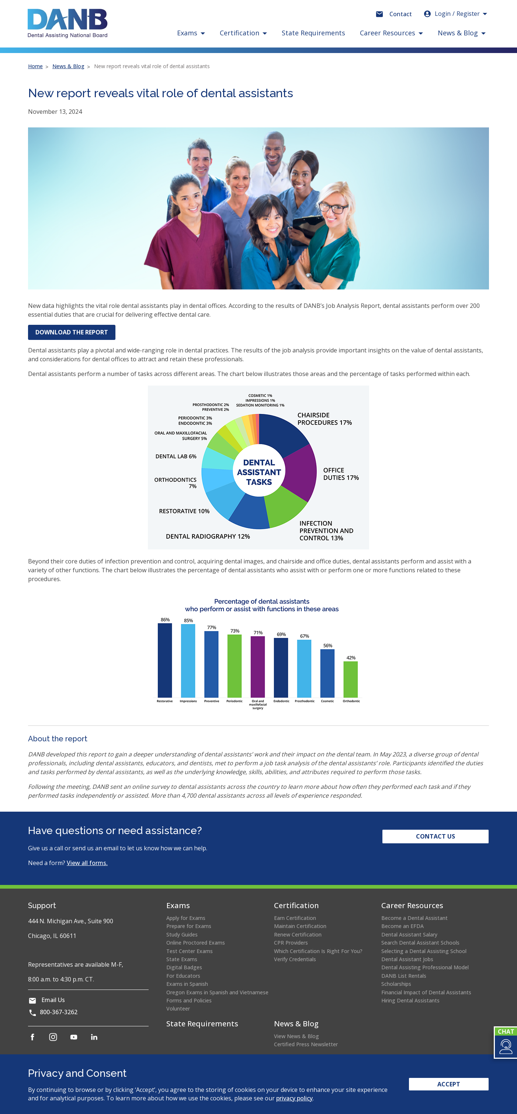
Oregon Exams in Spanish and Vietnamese (217, 992)
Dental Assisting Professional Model (425, 967)
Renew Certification (298, 934)
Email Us (53, 1000)
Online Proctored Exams (195, 942)
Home (35, 66)
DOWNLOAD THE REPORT (75, 333)
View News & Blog (296, 1036)
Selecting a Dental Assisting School (423, 951)
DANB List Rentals (403, 975)
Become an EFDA (402, 926)
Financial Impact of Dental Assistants (426, 992)
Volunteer (178, 1008)
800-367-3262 (58, 1012)
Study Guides (182, 934)
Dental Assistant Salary (409, 934)
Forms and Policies (189, 1000)
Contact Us (435, 836)
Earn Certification (295, 917)
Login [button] (451, 13)
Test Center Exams (189, 951)
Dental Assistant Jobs (407, 959)
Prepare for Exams (188, 926)
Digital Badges (184, 967)
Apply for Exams (185, 917)
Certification (296, 905)
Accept (448, 1084)
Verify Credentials (295, 959)
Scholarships (396, 983)
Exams (178, 905)
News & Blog (68, 66)
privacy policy (294, 1098)
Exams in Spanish (187, 983)
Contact (400, 14)
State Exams (181, 959)
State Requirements (313, 32)
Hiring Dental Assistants (410, 1000)
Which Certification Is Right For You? (318, 951)
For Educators (183, 975)
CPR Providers (291, 942)
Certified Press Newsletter (306, 1044)
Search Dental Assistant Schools (420, 942)
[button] (505, 1046)
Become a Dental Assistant (414, 917)
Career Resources (412, 905)
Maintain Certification (300, 926)
